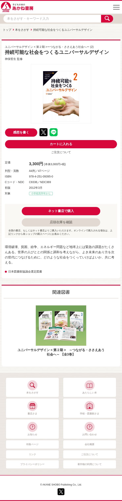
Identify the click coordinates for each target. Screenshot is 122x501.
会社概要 (89, 444)
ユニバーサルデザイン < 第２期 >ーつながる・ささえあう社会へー (47, 46)
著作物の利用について (90, 464)
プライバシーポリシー (32, 464)
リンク (32, 454)
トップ (7, 29)
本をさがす (22, 29)
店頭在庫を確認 (61, 222)
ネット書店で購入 (61, 211)
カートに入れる (61, 144)
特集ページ (32, 444)
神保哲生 (10, 58)
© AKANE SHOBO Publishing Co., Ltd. (61, 484)
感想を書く (21, 132)
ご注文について (61, 152)
